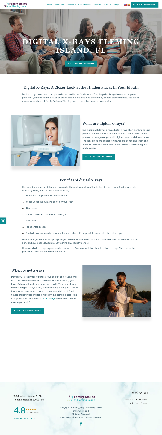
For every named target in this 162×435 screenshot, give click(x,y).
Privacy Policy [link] (66, 417)
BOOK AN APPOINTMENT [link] (145, 5)
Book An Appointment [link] (81, 63)
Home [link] (49, 4)
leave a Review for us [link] (24, 418)
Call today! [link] (49, 298)
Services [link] (72, 4)
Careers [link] (107, 4)
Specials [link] (97, 4)
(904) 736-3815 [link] (140, 392)
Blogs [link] (116, 4)
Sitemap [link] (98, 417)
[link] (3, 221)
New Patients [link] (85, 4)
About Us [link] (60, 4)
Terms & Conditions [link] (83, 417)
